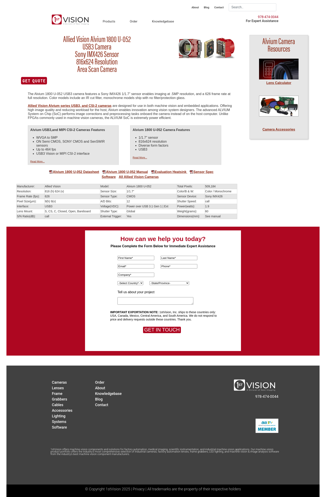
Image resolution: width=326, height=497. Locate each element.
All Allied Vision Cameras (139, 177)
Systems (59, 421)
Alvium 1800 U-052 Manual (125, 172)
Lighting (58, 416)
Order (133, 21)
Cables (57, 405)
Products (109, 21)
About (195, 7)
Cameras (59, 382)
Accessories (62, 410)
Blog (206, 7)
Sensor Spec (200, 172)
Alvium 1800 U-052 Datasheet (74, 172)
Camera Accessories (279, 129)
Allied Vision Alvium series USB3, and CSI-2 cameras (70, 106)
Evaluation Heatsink (168, 172)
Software (109, 177)
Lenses (58, 388)
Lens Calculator (278, 83)
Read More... (37, 161)
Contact (219, 7)
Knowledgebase (163, 21)
